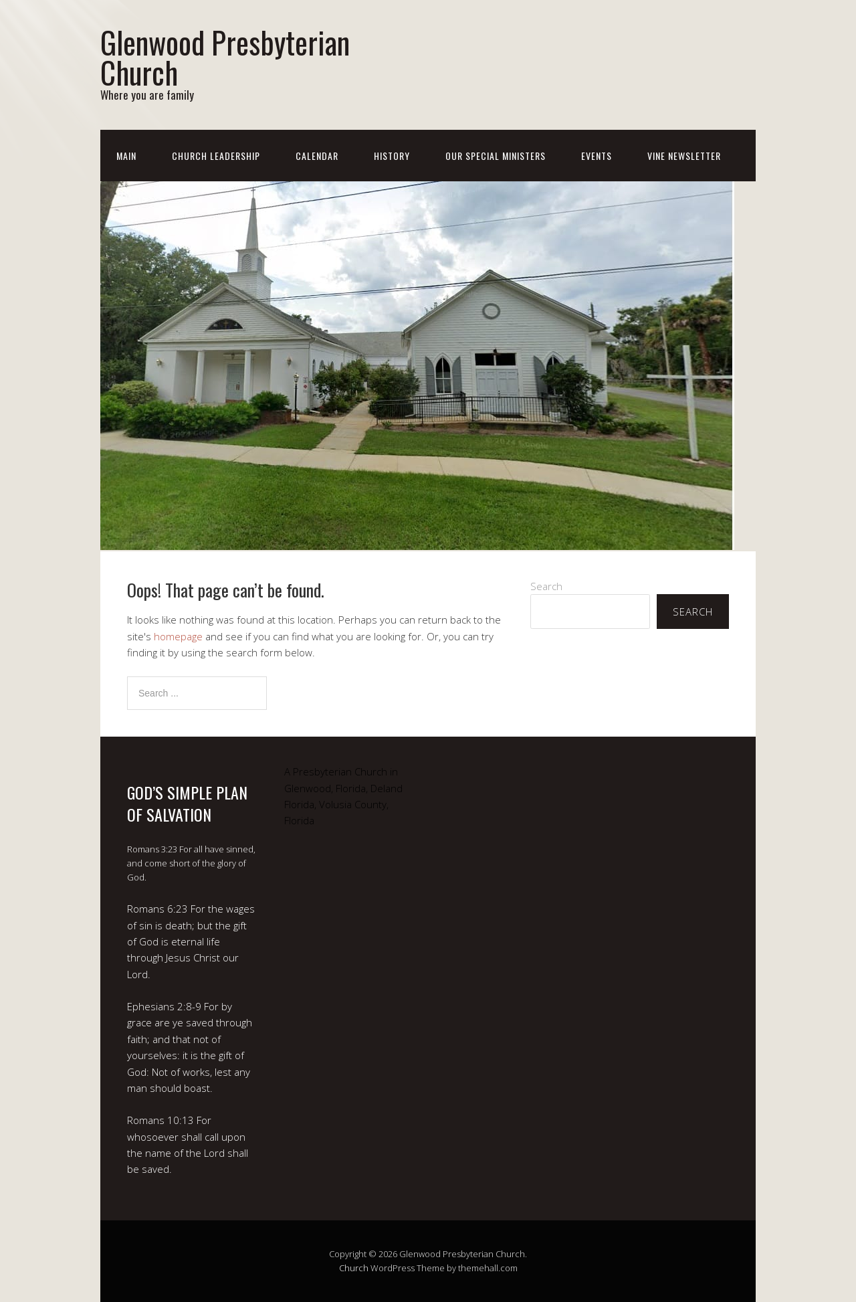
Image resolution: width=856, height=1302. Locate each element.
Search (546, 586)
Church (353, 1268)
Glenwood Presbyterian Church (225, 56)
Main (126, 156)
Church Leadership (216, 156)
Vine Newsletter (684, 156)
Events (596, 156)
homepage (178, 636)
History (392, 156)
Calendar (317, 156)
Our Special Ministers (495, 156)
